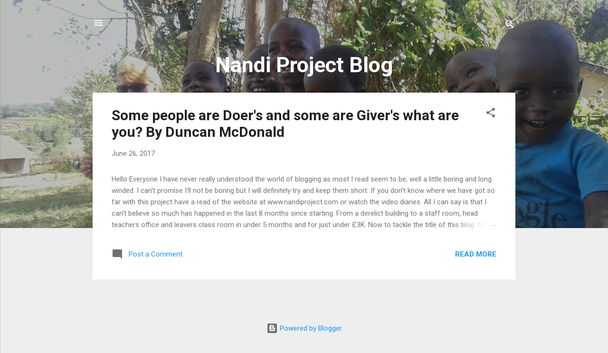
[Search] (509, 25)
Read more (475, 254)
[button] (490, 114)
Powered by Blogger (304, 328)
